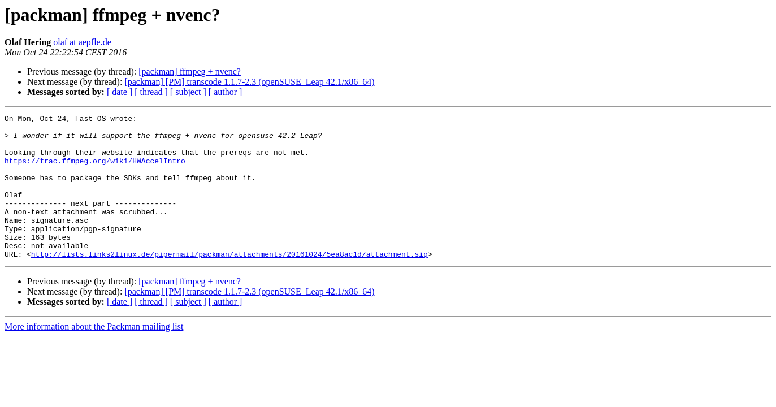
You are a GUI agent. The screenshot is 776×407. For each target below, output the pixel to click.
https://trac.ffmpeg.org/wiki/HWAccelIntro (95, 171)
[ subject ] (188, 92)
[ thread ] (151, 92)
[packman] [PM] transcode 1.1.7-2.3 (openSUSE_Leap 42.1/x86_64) (249, 81)
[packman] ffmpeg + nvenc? (189, 71)
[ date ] (119, 92)
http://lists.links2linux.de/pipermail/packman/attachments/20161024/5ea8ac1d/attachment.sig (229, 283)
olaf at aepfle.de (82, 42)
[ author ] (225, 92)
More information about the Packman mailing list (94, 355)
